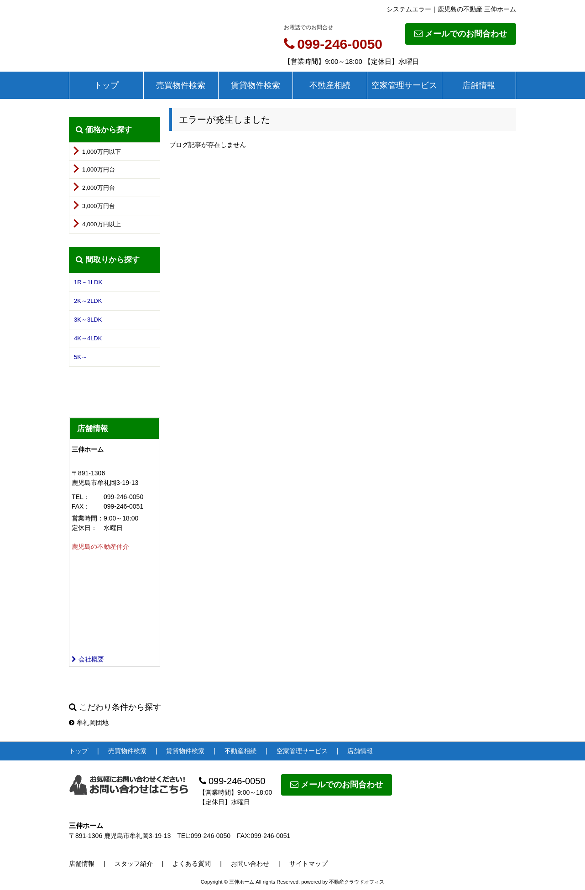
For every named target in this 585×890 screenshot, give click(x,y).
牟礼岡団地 (89, 722)
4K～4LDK (88, 338)
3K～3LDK (88, 319)
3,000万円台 (98, 206)
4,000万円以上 (101, 224)
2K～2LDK (88, 300)
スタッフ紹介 (134, 863)
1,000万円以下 (101, 151)
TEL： (81, 496)
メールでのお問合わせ (460, 33)
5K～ (80, 357)
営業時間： (88, 518)
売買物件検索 (180, 85)
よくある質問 (191, 863)
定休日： (84, 527)
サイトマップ (308, 863)
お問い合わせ (250, 863)
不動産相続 (329, 85)
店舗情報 (478, 85)
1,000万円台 (98, 169)
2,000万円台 (98, 187)
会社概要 (88, 659)
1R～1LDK (88, 282)
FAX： (81, 506)
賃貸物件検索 (255, 85)
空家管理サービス (404, 85)
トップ (106, 85)
